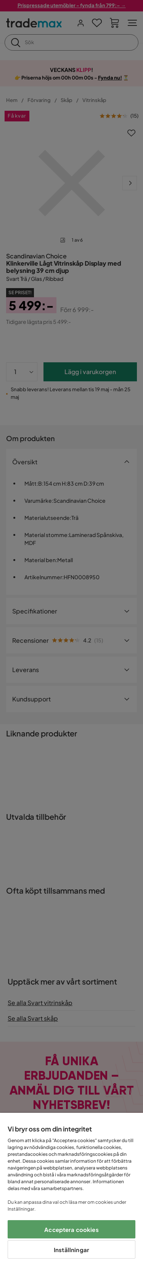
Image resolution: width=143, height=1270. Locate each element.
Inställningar (71, 1249)
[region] (71, 1191)
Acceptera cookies (71, 1229)
